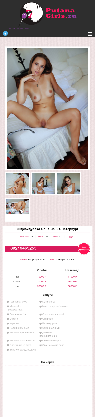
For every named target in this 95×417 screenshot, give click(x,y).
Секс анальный (51, 328)
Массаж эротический (22, 333)
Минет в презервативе (55, 306)
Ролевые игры (18, 314)
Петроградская (66, 260)
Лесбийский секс (19, 328)
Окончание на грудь (21, 345)
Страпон (14, 319)
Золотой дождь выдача (23, 350)
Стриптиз (47, 319)
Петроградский (36, 260)
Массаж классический (22, 341)
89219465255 (23, 248)
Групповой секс (18, 302)
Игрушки (14, 324)
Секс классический (53, 314)
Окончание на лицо (53, 345)
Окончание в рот (51, 341)
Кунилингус (48, 302)
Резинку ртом (50, 324)
